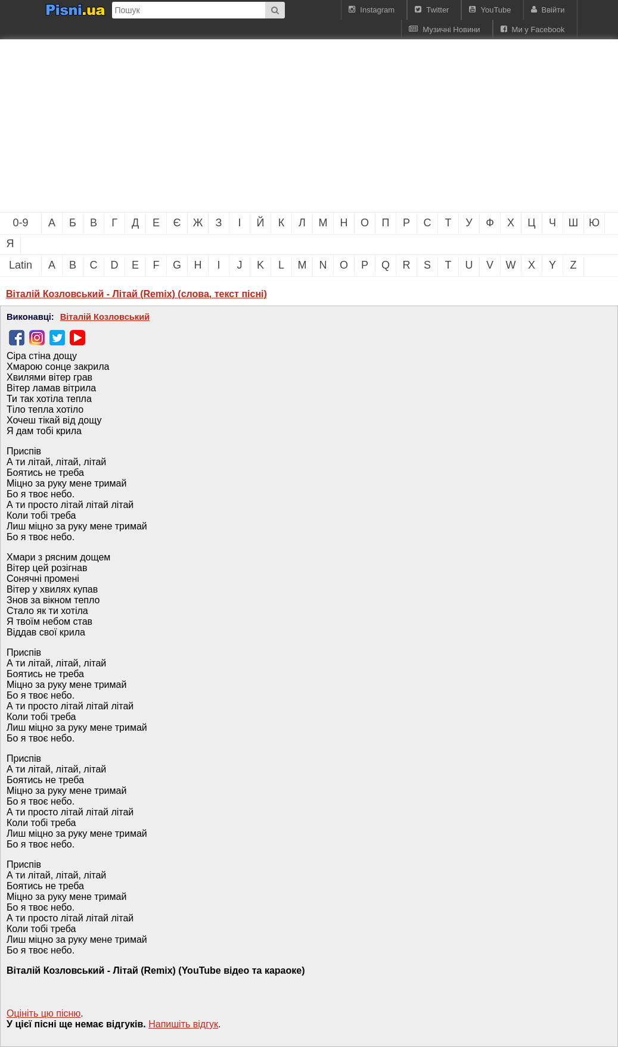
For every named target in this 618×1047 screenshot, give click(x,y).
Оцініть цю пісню (43, 1013)
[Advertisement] (202, 125)
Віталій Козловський (105, 317)
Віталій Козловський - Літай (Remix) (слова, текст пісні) (136, 294)
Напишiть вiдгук (183, 1024)
